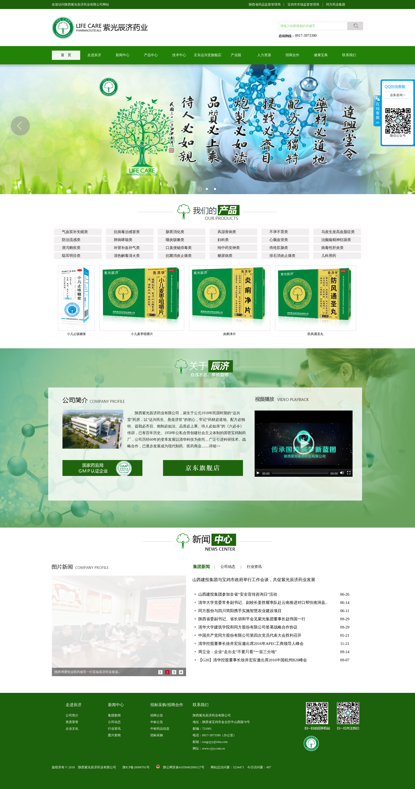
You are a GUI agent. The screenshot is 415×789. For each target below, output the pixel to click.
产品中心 (151, 55)
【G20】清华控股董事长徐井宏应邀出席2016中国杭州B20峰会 (252, 660)
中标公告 (156, 722)
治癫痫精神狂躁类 (336, 240)
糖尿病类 (225, 256)
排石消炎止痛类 (282, 256)
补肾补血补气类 (127, 248)
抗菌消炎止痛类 (179, 256)
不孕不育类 (278, 232)
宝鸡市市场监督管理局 (303, 4)
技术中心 (179, 55)
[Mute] (342, 473)
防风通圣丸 (319, 334)
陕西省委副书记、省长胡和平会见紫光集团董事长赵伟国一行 (251, 619)
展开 (377, 111)
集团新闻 (201, 566)
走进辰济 (94, 55)
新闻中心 (122, 55)
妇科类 (223, 240)
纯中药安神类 (229, 248)
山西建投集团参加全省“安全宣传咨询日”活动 (237, 594)
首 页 (66, 55)
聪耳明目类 (71, 256)
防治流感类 (71, 240)
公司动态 (227, 567)
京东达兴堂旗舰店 (207, 55)
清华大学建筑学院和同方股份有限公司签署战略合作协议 (247, 627)
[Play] (258, 473)
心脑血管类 (278, 240)
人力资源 (264, 55)
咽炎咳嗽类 (175, 240)
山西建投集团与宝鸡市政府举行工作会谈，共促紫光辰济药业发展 (253, 579)
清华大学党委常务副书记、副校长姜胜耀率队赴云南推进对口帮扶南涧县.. (262, 602)
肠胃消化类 (175, 232)
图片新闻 (114, 735)
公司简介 (72, 715)
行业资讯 (254, 567)
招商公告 (156, 715)
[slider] (300, 472)
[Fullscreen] (349, 473)
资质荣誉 (72, 722)
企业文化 (72, 728)
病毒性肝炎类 (332, 248)
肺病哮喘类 (123, 240)
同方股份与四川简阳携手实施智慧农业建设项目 (240, 611)
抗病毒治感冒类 (127, 232)
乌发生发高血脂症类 (338, 232)
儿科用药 (328, 256)
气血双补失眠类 (75, 232)
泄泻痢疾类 (71, 248)
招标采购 (156, 735)
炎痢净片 (233, 334)
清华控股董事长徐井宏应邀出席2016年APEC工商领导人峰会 (251, 643)
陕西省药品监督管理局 (265, 4)
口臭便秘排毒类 (179, 248)
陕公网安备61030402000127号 (183, 767)
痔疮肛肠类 (278, 248)
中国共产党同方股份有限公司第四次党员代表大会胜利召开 (249, 635)
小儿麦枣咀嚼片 (145, 334)
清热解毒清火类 (127, 256)
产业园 (236, 55)
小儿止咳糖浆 (79, 334)
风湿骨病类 (227, 232)
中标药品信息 (159, 728)
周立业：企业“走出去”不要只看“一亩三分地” (237, 652)
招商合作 (292, 55)
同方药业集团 (335, 4)
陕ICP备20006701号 (136, 767)
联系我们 (349, 55)
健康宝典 (321, 55)
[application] (304, 444)
